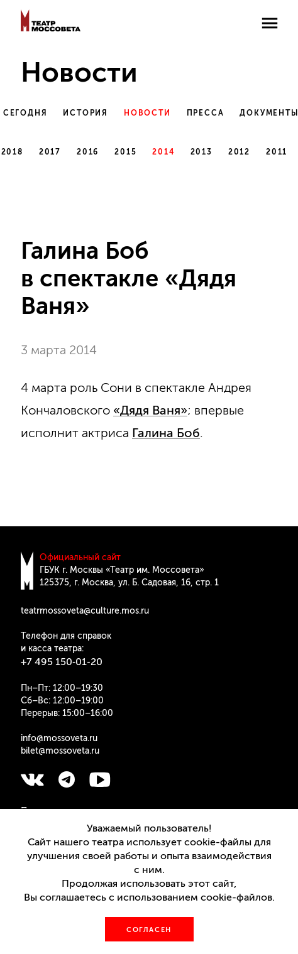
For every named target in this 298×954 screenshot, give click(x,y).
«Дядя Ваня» (150, 410)
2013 (201, 152)
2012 (239, 152)
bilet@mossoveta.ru (60, 750)
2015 (125, 152)
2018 (12, 152)
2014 (163, 152)
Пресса (205, 113)
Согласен (149, 930)
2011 (276, 152)
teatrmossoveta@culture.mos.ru (85, 610)
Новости (147, 113)
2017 (50, 152)
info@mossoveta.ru (59, 738)
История (85, 113)
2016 (88, 152)
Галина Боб (166, 432)
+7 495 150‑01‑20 (61, 662)
